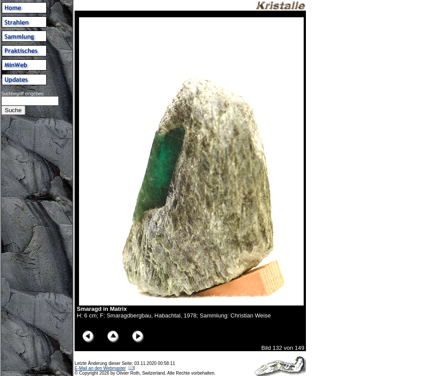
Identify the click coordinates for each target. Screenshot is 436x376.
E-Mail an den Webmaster (100, 368)
